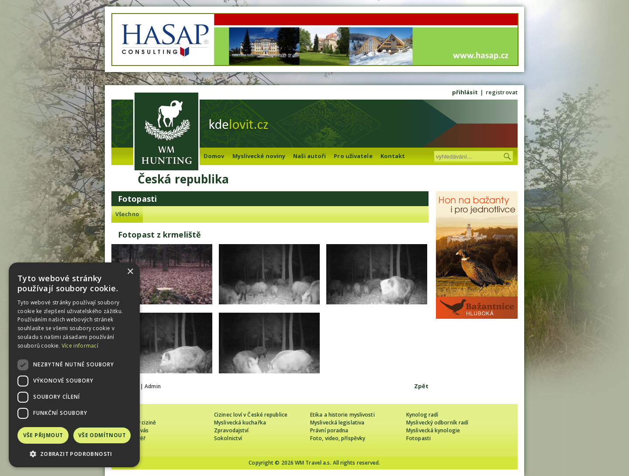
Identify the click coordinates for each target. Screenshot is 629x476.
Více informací (80, 345)
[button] (74, 454)
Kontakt (392, 156)
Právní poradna (329, 430)
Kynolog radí (422, 414)
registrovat (502, 92)
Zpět (421, 386)
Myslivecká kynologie (433, 430)
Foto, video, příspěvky (337, 438)
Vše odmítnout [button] (102, 435)
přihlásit (465, 92)
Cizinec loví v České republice (250, 414)
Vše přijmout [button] (43, 435)
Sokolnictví (228, 438)
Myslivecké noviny (259, 156)
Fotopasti (418, 438)
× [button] (130, 272)
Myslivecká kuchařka (240, 422)
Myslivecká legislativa (337, 422)
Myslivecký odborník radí (437, 422)
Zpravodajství (231, 430)
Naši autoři (309, 156)
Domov (214, 156)
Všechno (127, 214)
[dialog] (74, 364)
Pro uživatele (353, 156)
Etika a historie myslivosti (342, 414)
